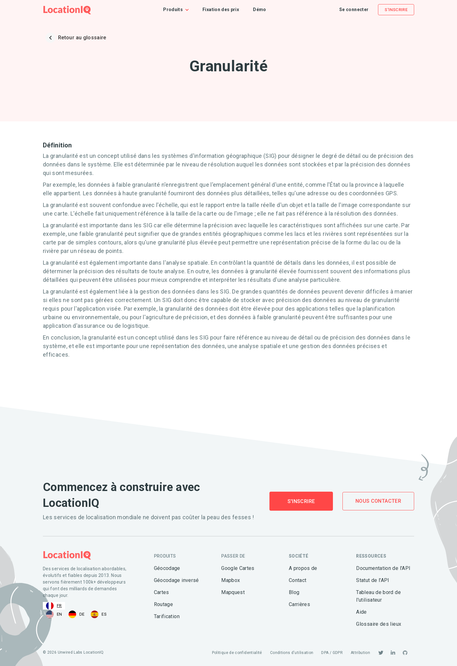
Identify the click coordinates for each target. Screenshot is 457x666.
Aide (361, 612)
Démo (259, 9)
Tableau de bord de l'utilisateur (378, 596)
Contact (298, 580)
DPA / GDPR (332, 652)
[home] (67, 10)
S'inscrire (396, 9)
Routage (163, 604)
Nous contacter (378, 501)
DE (77, 614)
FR (54, 606)
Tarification (167, 616)
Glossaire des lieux (378, 624)
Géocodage (167, 568)
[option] (54, 614)
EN (54, 614)
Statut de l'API (372, 580)
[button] (179, 9)
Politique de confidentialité (237, 652)
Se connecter (353, 9)
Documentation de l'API (383, 568)
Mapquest (233, 592)
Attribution (360, 652)
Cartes (161, 592)
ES (99, 614)
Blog (294, 592)
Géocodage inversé (176, 580)
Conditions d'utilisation (292, 652)
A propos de (303, 568)
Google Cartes (238, 568)
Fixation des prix (220, 9)
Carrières (299, 604)
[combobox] (54, 606)
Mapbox (230, 580)
